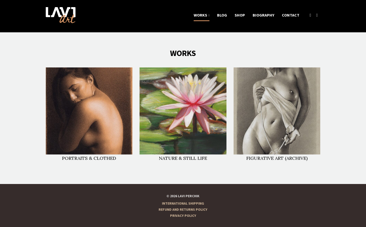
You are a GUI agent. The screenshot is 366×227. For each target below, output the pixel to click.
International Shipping (183, 203)
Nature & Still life (183, 114)
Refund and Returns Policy (183, 209)
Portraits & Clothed (89, 114)
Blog (222, 15)
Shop (240, 15)
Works (200, 15)
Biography (263, 15)
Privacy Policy (183, 215)
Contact (290, 15)
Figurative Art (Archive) (277, 114)
